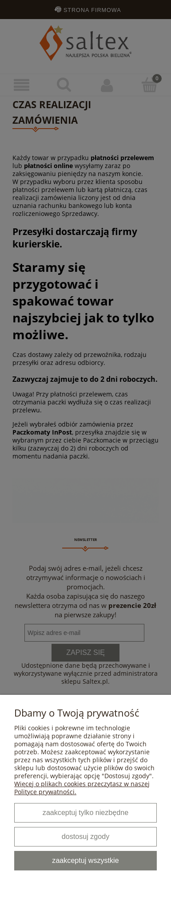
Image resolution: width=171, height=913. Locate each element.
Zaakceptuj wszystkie (85, 860)
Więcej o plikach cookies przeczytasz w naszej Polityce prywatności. (82, 788)
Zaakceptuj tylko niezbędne (85, 812)
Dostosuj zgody (85, 836)
